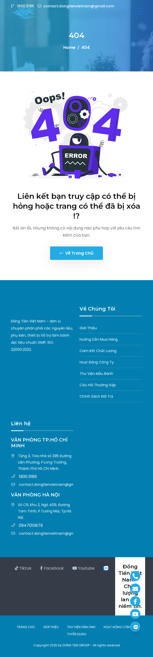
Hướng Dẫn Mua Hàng (99, 339)
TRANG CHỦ (26, 627)
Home (69, 47)
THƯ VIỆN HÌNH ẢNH (81, 627)
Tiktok (23, 568)
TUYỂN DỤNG (76, 634)
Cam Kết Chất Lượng (98, 350)
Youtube (83, 568)
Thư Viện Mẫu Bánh (96, 373)
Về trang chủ (76, 253)
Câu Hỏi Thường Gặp (98, 385)
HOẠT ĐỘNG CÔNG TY (120, 627)
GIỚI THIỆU (51, 627)
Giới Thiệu (88, 328)
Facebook (52, 568)
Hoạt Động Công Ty (97, 362)
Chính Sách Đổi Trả (96, 396)
